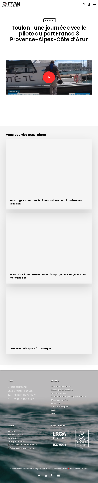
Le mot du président (61, 386)
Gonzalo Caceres (80, 468)
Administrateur (15, 435)
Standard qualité (59, 400)
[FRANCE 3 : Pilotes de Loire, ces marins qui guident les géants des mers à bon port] (49, 248)
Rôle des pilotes (58, 393)
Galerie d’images (59, 406)
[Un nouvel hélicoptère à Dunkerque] (49, 320)
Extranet (12, 431)
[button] (94, 4)
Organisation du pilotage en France (68, 396)
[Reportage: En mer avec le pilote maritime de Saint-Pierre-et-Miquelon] (49, 174)
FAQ (53, 413)
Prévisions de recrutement (21, 448)
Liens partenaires (16, 441)
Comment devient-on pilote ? (22, 445)
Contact (12, 438)
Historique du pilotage (62, 390)
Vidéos (54, 410)
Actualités (49, 20)
